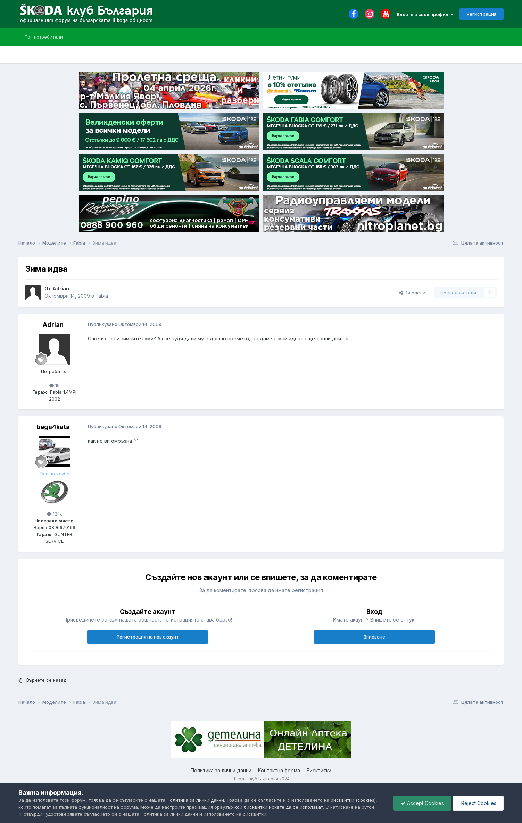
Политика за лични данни (221, 770)
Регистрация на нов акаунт (148, 637)
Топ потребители (44, 37)
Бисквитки (319, 770)
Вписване (374, 637)
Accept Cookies (422, 803)
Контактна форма (279, 770)
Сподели (412, 292)
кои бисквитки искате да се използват (278, 807)
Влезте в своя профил (425, 14)
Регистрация (481, 14)
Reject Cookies (478, 803)
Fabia (102, 296)
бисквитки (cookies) (353, 800)
